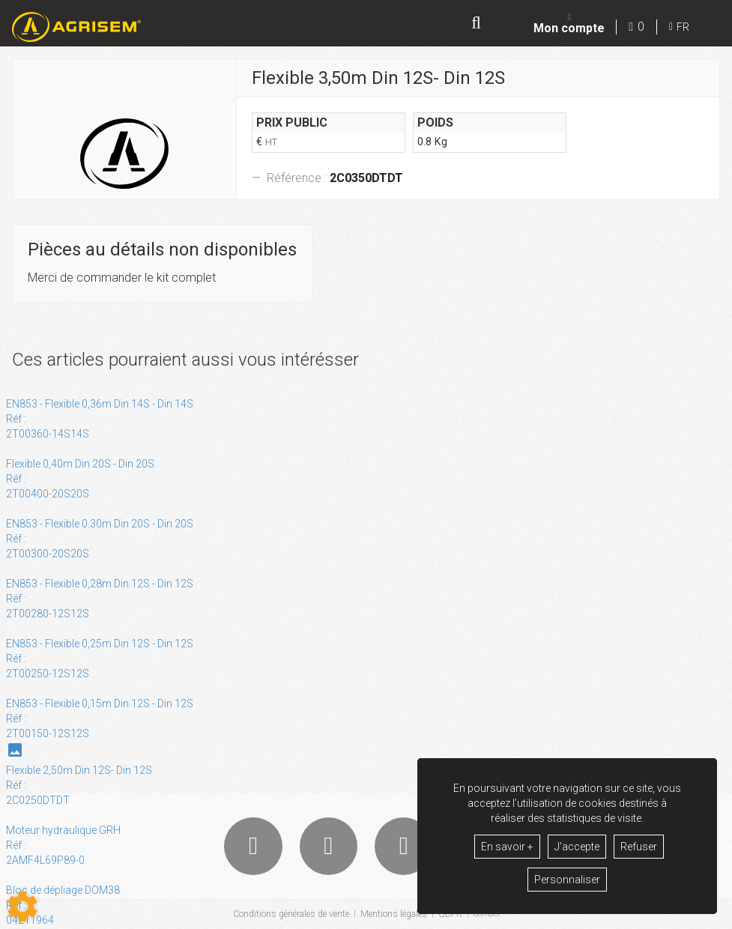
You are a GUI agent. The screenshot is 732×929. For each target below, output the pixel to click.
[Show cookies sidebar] (22, 907)
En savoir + (507, 847)
